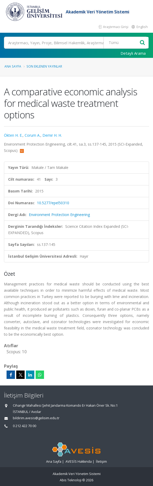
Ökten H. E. (13, 135)
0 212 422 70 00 (24, 426)
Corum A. (32, 135)
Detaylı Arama (133, 53)
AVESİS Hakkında (78, 461)
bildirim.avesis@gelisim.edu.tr (36, 418)
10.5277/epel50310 (53, 202)
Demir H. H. (52, 135)
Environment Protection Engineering (59, 214)
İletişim (101, 461)
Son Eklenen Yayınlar (44, 66)
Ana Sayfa (12, 66)
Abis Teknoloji (70, 480)
